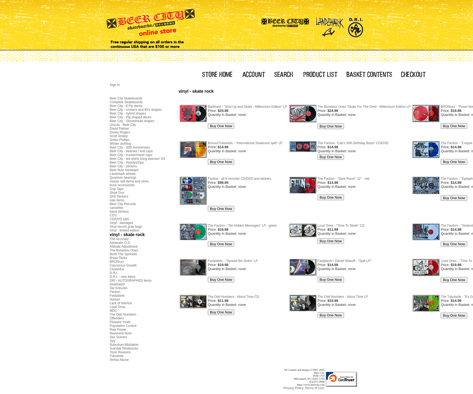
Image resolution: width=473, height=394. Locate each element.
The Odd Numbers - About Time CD (233, 297)
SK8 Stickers (119, 196)
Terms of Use (314, 388)
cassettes (117, 208)
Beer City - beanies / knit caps (131, 151)
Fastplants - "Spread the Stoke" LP (233, 261)
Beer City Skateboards (126, 98)
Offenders (117, 318)
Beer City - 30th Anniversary (130, 147)
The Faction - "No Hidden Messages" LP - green (242, 225)
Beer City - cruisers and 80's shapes (136, 110)
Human (115, 299)
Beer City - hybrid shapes (128, 113)
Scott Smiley (119, 136)
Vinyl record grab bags (126, 227)
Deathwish (117, 284)
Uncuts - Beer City (123, 125)
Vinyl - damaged (121, 223)
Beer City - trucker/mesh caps (131, 155)
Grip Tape (117, 189)
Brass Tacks (118, 258)
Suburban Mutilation (124, 345)
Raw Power (118, 329)
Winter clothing (120, 144)
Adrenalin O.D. (120, 243)
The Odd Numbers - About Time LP (343, 297)
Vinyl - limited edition (124, 230)
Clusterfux (117, 269)
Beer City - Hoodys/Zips (127, 162)
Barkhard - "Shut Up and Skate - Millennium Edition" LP (247, 107)
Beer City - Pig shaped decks (131, 117)
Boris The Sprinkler (123, 254)
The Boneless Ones (124, 250)
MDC (113, 311)
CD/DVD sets (119, 219)
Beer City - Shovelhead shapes (132, 121)
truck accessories (122, 185)
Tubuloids (117, 356)
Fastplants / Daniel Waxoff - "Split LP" (345, 261)
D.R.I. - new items (122, 277)
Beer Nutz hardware (124, 170)
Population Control (123, 326)
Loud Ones (118, 307)
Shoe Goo (117, 193)
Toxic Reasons (120, 352)
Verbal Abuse (119, 360)
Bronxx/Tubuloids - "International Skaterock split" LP (245, 143)
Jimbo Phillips (120, 140)
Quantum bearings (123, 177)
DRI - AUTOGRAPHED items (131, 280)
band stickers (119, 211)
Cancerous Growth (123, 265)
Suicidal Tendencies (124, 348)
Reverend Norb (121, 333)
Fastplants (117, 296)
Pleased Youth (120, 322)
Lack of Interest (121, 303)
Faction (115, 292)
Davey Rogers (120, 132)
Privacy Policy (293, 388)
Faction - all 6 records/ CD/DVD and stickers (239, 179)
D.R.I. (114, 273)
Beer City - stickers (123, 166)
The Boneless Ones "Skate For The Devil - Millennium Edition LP (364, 107)
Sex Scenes (118, 337)
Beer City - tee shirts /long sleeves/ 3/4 (137, 159)
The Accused (119, 239)
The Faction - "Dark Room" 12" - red (343, 179)
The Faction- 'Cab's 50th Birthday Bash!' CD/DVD (353, 143)
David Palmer (119, 128)
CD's (113, 215)
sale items (117, 200)
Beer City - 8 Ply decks (126, 106)
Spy (112, 341)
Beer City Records (123, 204)
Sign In (115, 85)
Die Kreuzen (119, 288)
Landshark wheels (123, 174)
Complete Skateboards (126, 102)
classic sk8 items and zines (129, 181)
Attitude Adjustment (124, 246)
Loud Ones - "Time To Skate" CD (341, 225)
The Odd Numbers (123, 314)
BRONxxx (117, 262)
